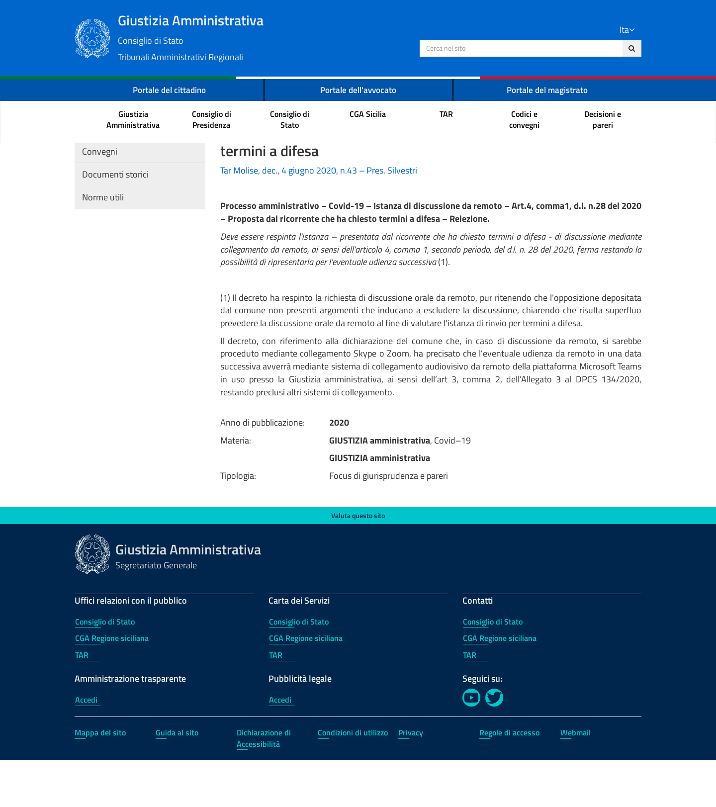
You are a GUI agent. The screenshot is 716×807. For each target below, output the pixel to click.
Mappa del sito (100, 780)
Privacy (410, 780)
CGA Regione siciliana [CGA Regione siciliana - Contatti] (500, 685)
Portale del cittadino (169, 89)
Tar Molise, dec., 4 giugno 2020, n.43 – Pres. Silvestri (318, 217)
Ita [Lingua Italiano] (627, 29)
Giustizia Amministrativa (269, 36)
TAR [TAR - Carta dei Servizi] (275, 702)
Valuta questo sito (358, 562)
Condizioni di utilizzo (353, 780)
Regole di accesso (509, 780)
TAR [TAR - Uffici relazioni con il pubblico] (82, 702)
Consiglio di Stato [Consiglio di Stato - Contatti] (493, 669)
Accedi (86, 747)
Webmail (575, 780)
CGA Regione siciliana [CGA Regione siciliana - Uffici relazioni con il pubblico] (112, 685)
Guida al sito (177, 780)
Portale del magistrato (547, 89)
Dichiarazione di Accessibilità (264, 785)
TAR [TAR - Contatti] (469, 702)
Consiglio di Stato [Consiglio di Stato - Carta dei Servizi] (299, 669)
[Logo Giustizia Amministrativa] (92, 37)
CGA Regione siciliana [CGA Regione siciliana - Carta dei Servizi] (306, 685)
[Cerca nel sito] (631, 48)
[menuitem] (133, 120)
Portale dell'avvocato (358, 89)
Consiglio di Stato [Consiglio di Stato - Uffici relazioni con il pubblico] (105, 669)
